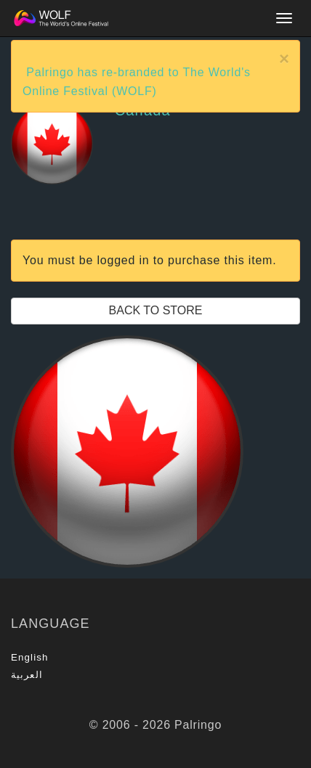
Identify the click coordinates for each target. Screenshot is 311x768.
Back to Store (156, 310)
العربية (27, 674)
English (30, 657)
